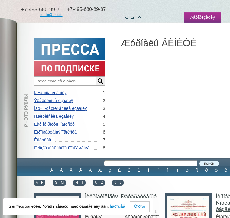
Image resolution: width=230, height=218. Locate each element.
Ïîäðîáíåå (117, 206)
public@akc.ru (50, 15)
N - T (79, 182)
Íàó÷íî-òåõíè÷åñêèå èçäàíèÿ (60, 108)
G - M (59, 182)
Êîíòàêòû (42, 139)
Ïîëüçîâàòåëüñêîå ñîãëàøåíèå (61, 147)
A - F (39, 182)
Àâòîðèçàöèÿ (202, 17)
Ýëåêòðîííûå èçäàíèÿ (53, 100)
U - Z (99, 182)
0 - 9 (117, 182)
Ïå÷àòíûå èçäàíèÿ (50, 92)
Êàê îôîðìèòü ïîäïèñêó (54, 124)
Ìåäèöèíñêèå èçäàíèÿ (54, 116)
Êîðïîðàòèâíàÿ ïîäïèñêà (55, 132)
